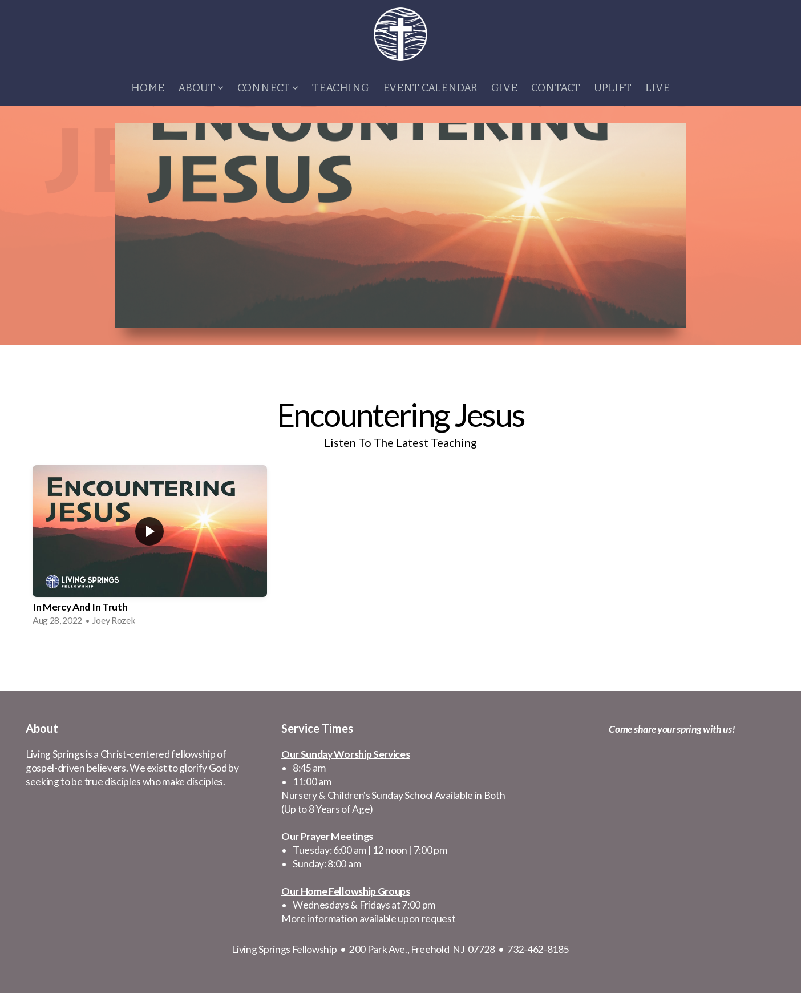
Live (657, 87)
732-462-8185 (538, 949)
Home (147, 87)
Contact (555, 87)
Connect (267, 87)
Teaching (340, 87)
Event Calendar (430, 87)
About (201, 87)
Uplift (613, 87)
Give (504, 87)
